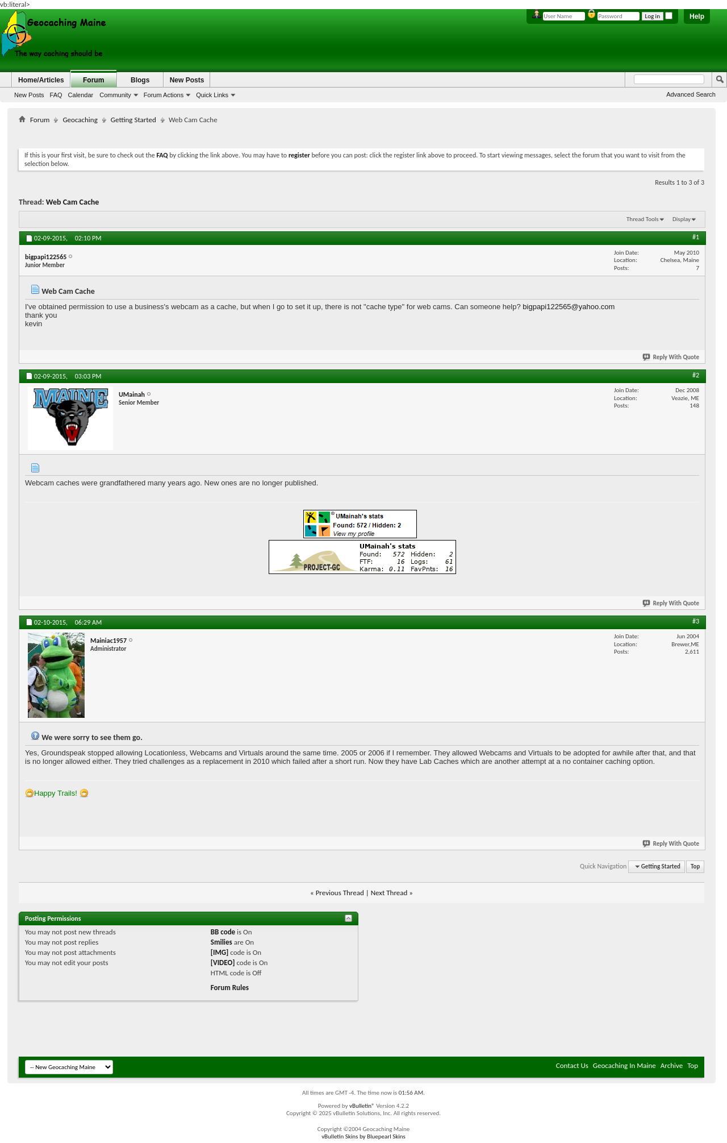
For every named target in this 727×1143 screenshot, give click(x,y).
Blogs (140, 80)
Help (697, 16)
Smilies (221, 942)
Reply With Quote (671, 357)
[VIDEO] (223, 962)
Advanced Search (691, 94)
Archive (672, 1065)
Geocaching (79, 119)
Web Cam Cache (72, 202)
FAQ (56, 95)
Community (115, 95)
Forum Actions (163, 95)
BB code (223, 932)
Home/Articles (41, 80)
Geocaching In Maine (624, 1065)
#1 (695, 237)
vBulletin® (362, 1105)
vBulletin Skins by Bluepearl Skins (363, 1136)
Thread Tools (642, 219)
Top (695, 866)
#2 (695, 375)
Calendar (81, 95)
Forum (93, 80)
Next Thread (389, 892)
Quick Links (212, 95)
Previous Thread (340, 892)
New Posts (29, 95)
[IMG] (220, 952)
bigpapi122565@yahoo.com (569, 306)
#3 (695, 621)
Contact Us (572, 1065)
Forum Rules (230, 987)
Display (681, 219)
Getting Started (133, 119)
